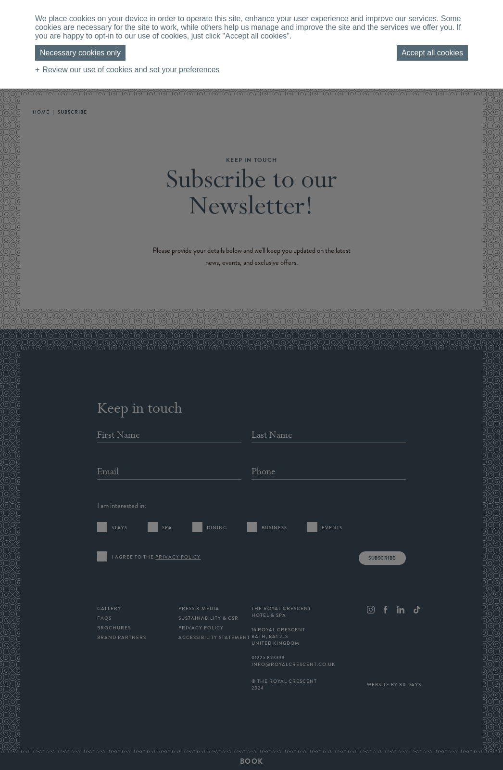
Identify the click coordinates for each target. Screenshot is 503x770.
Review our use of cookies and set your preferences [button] (130, 69)
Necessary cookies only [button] (80, 53)
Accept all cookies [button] (432, 53)
